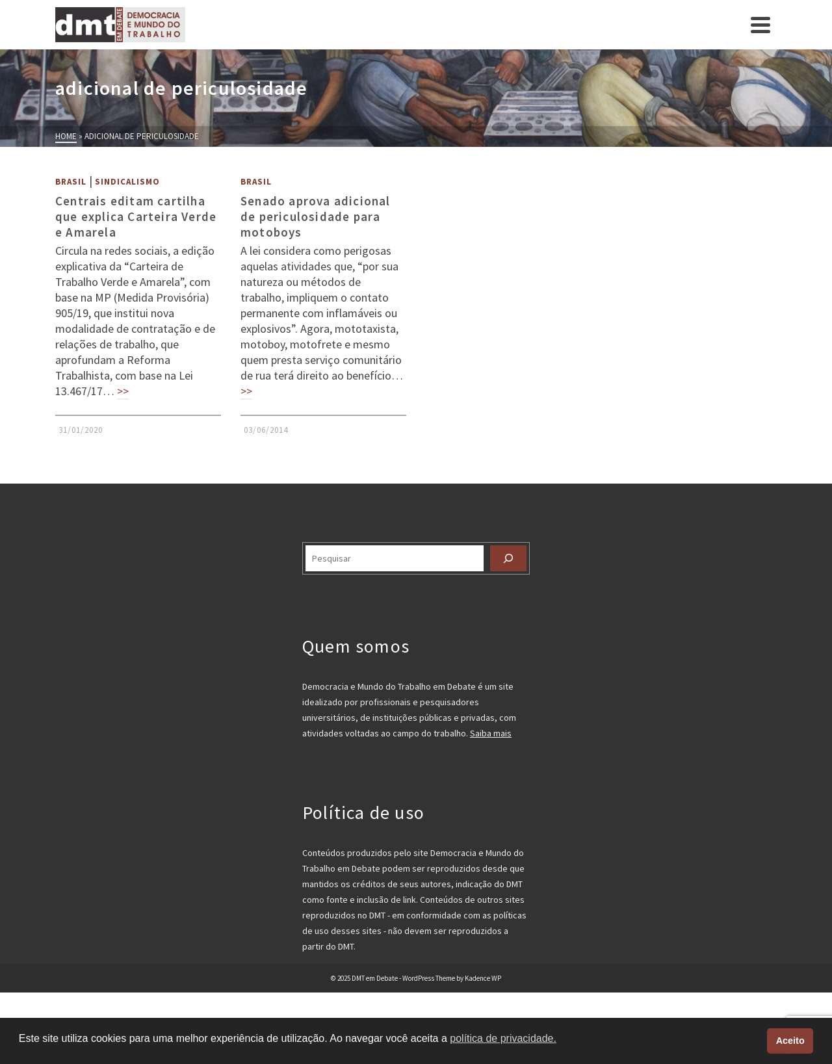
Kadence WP (483, 978)
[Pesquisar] (508, 558)
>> (123, 390)
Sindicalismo (127, 181)
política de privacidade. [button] (503, 1038)
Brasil (70, 181)
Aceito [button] (790, 1040)
